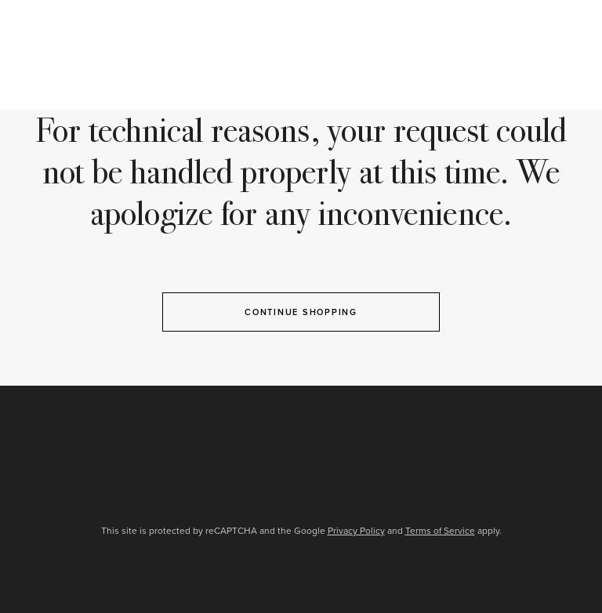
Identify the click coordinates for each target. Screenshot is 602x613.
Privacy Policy (356, 531)
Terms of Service (440, 531)
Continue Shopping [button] (301, 312)
